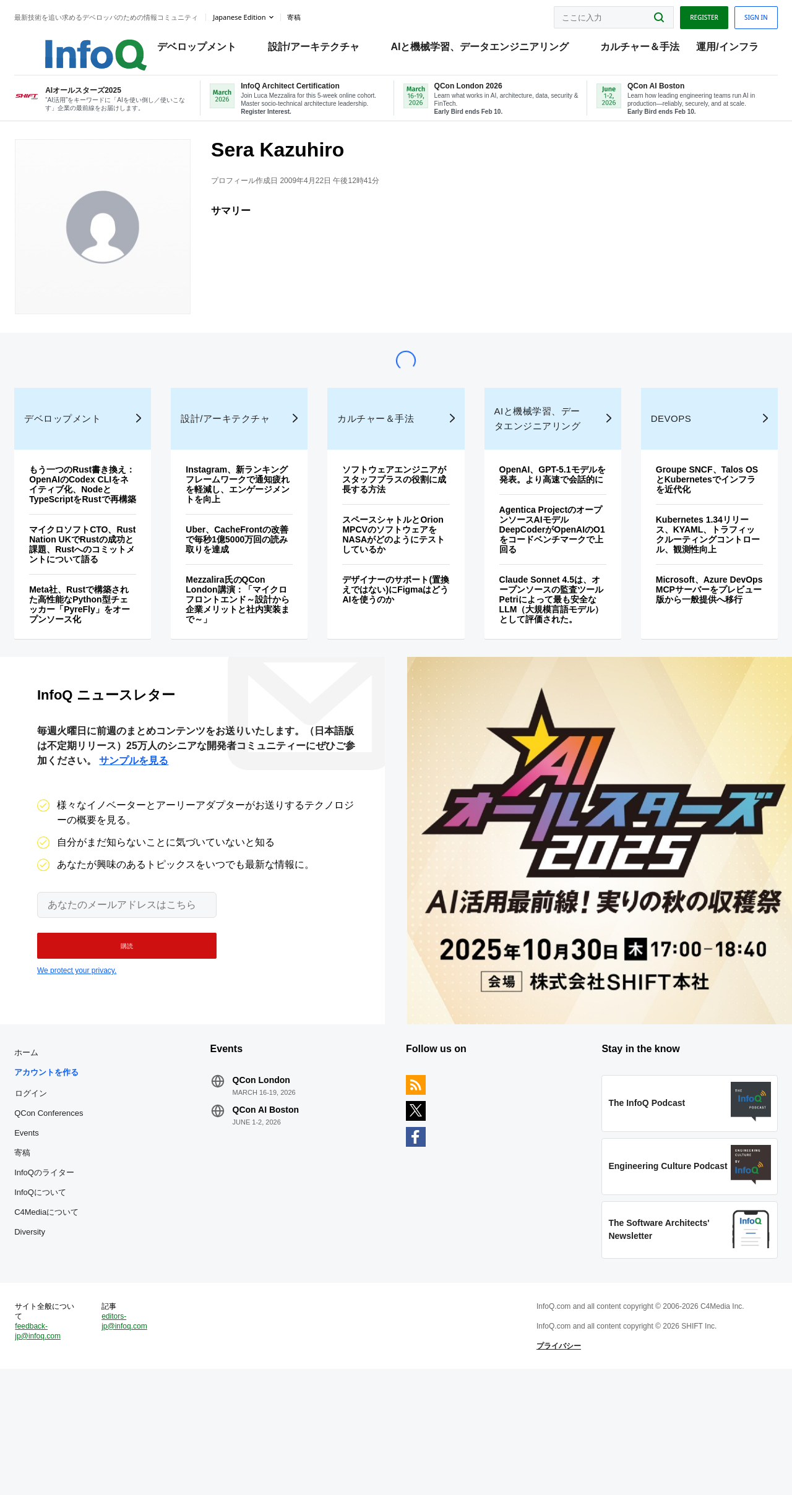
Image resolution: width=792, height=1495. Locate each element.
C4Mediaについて (69, 1303)
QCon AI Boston (277, 1201)
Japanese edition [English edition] (262, 14)
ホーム (49, 1144)
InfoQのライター (67, 1264)
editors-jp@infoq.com (142, 1435)
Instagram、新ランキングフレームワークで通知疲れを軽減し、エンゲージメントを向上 (247, 533)
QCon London (272, 1171)
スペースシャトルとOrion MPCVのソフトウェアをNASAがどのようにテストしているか (394, 583)
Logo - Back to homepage (88, 44)
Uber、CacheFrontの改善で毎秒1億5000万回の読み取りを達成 (246, 588)
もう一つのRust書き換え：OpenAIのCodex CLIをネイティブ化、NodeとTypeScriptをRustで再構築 (96, 538)
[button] (121, 1026)
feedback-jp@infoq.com (61, 1445)
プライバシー (551, 1460)
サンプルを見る (133, 841)
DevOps (657, 467)
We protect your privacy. (76, 1051)
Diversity (52, 1323)
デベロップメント (208, 50)
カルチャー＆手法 (651, 50)
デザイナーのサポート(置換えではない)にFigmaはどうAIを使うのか (394, 643)
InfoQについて (63, 1283)
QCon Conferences (71, 1204)
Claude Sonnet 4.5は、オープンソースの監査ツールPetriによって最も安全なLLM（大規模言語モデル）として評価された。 (543, 663)
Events (49, 1224)
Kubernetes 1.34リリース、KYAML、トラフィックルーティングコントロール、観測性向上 (690, 583)
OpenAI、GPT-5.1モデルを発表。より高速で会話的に (543, 528)
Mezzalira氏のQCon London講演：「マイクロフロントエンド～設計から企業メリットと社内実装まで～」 (247, 648)
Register (681, 14)
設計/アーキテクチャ (324, 50)
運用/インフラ (738, 50)
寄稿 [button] (316, 15)
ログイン (54, 1184)
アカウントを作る (69, 1163)
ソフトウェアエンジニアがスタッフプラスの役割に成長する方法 (394, 528)
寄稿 (45, 1244)
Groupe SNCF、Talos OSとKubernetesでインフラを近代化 (689, 528)
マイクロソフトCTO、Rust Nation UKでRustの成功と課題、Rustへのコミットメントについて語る (100, 608)
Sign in (733, 14)
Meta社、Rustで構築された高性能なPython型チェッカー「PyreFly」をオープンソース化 (98, 673)
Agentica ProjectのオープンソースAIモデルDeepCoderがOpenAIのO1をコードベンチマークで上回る (541, 588)
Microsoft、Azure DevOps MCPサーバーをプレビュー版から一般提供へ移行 (691, 643)
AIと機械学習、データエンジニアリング (491, 50)
